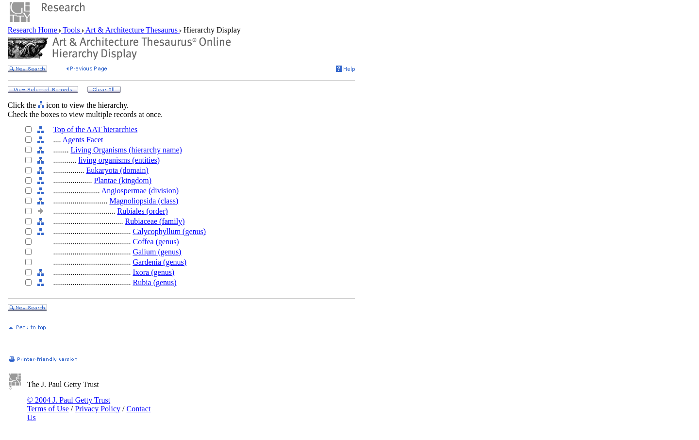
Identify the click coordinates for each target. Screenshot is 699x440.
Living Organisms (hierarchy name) (126, 150)
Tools (71, 30)
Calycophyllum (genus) (169, 231)
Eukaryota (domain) (117, 170)
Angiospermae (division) (140, 190)
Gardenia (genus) (159, 262)
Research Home (33, 30)
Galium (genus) (157, 252)
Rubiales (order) (142, 211)
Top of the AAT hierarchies (95, 129)
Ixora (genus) (153, 272)
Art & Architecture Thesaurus (132, 30)
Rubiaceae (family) (154, 221)
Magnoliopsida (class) (143, 201)
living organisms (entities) (119, 160)
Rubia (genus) (154, 282)
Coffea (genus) (156, 241)
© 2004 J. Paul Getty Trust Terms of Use (68, 404)
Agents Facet (83, 139)
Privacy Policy (97, 409)
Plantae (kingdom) (122, 180)
